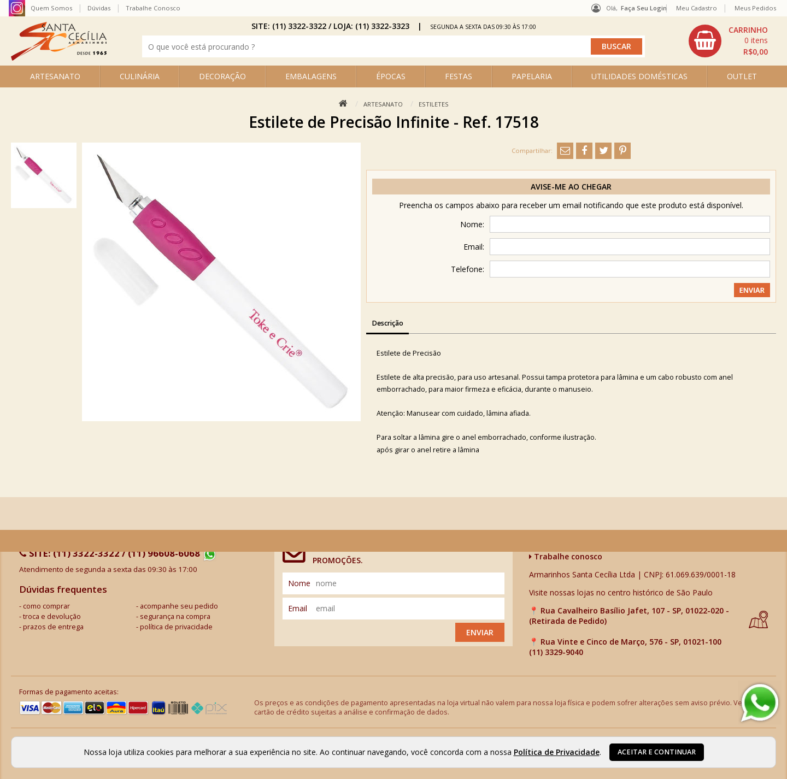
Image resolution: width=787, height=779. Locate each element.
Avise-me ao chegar (571, 186)
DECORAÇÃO (222, 76)
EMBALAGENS (311, 76)
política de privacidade (176, 627)
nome (299, 583)
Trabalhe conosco (565, 556)
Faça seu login (644, 8)
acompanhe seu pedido (179, 606)
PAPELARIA (532, 76)
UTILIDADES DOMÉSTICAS (639, 76)
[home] (59, 57)
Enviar (480, 632)
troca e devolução (52, 616)
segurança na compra (175, 616)
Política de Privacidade (557, 752)
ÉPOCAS (391, 76)
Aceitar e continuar (657, 752)
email (297, 608)
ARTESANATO (55, 76)
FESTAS (458, 76)
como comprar (46, 606)
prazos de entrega (53, 627)
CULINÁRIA (140, 76)
